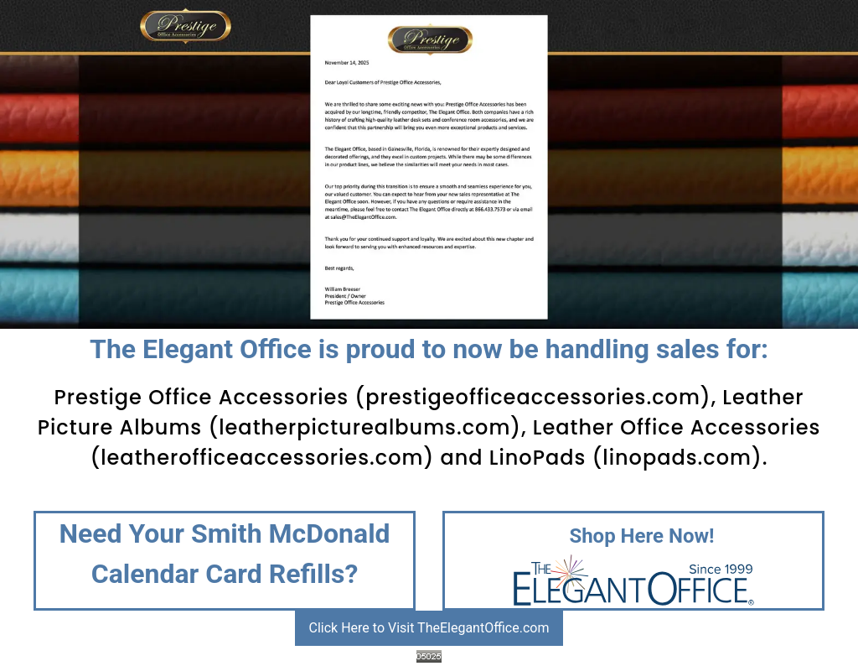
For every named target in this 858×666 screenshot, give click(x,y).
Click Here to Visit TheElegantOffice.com (429, 628)
